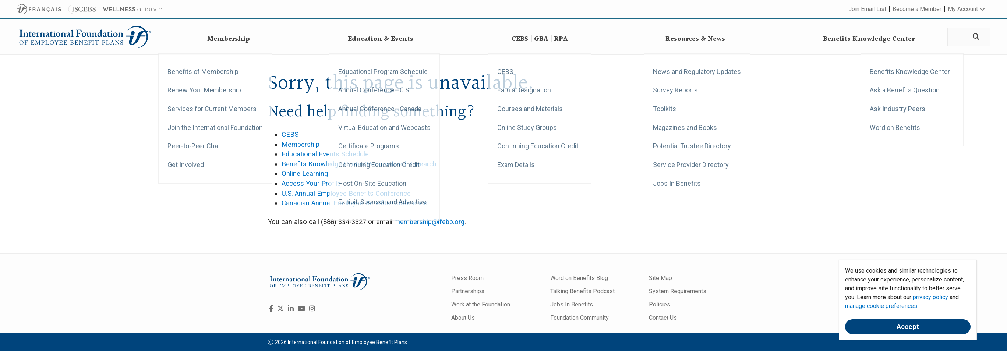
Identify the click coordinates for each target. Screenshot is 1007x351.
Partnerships (467, 291)
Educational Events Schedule (325, 154)
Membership (300, 145)
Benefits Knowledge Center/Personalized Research (359, 164)
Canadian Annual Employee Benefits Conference (354, 203)
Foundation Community (579, 317)
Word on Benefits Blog (579, 277)
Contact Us (663, 317)
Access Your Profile (311, 184)
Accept (908, 327)
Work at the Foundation (480, 304)
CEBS (290, 135)
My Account (966, 9)
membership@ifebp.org (429, 222)
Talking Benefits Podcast (582, 291)
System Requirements (677, 291)
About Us (463, 317)
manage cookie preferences (881, 305)
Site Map (660, 277)
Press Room (467, 277)
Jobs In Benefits (571, 304)
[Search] (975, 37)
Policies (659, 304)
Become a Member (917, 9)
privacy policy (930, 297)
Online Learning (305, 174)
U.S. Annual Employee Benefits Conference (346, 193)
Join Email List (867, 9)
